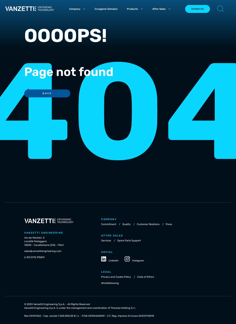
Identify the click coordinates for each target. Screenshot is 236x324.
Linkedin (110, 259)
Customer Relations (148, 224)
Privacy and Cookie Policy (116, 276)
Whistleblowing (110, 283)
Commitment (108, 224)
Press (169, 224)
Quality (126, 224)
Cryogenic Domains (106, 8)
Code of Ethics (145, 276)
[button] (220, 9)
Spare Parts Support (129, 240)
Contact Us (197, 8)
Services (106, 240)
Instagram (134, 259)
